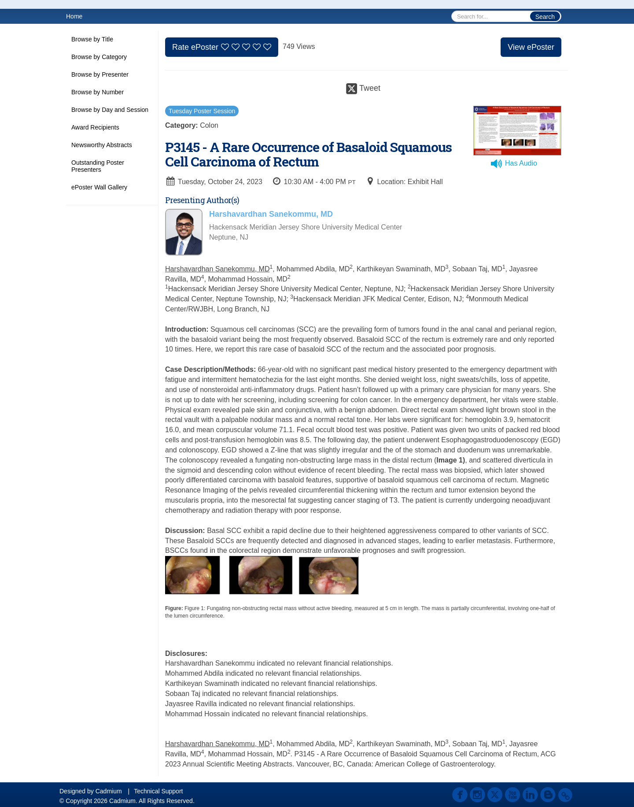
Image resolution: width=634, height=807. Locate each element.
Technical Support (158, 791)
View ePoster (531, 47)
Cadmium (109, 791)
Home (74, 16)
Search (545, 16)
